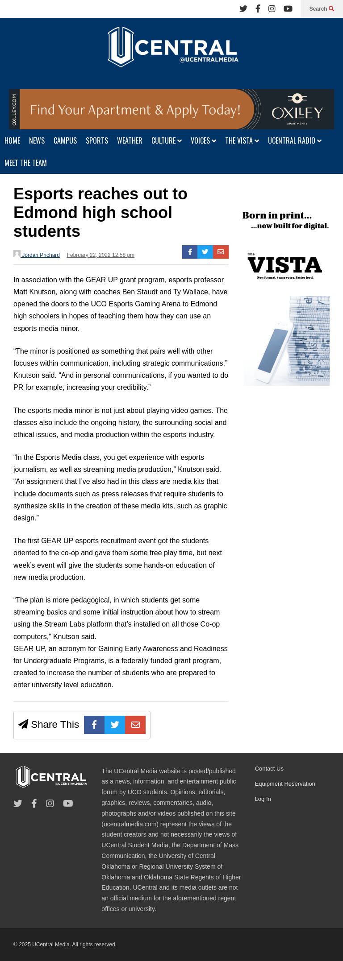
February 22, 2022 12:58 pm (100, 255)
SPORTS (97, 140)
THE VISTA (242, 140)
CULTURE (166, 140)
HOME (12, 140)
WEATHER (129, 140)
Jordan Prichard (36, 254)
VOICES (203, 140)
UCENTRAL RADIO (295, 140)
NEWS (37, 140)
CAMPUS (65, 140)
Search (322, 9)
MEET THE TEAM (25, 162)
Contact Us (269, 768)
